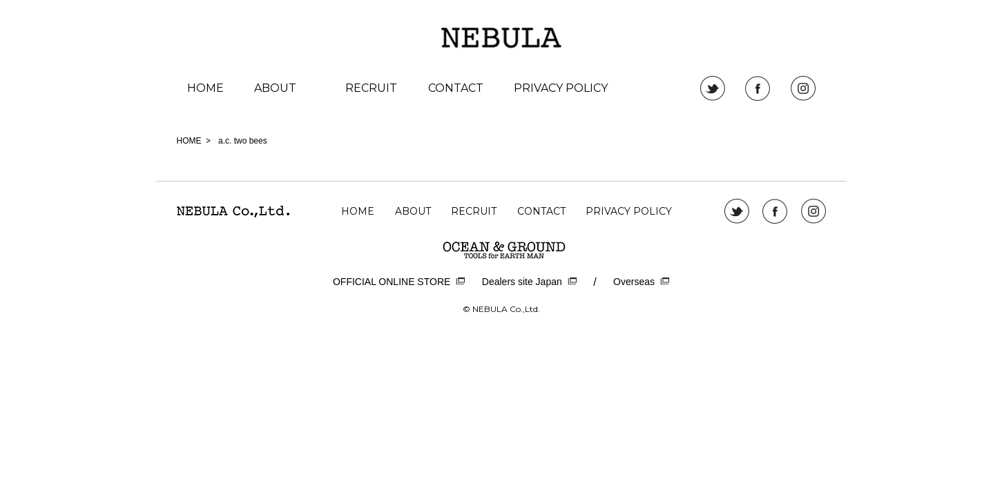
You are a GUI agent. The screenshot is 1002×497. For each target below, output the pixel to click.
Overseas (641, 282)
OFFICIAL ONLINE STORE (399, 282)
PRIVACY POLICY (561, 88)
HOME (205, 88)
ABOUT (275, 88)
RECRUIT (371, 88)
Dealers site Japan (529, 282)
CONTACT (455, 88)
